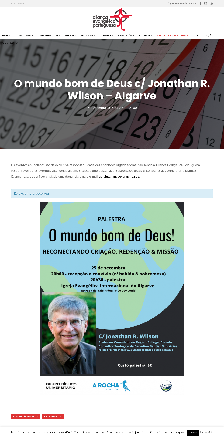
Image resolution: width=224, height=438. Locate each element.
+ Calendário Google (25, 341)
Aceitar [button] (193, 433)
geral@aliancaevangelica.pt (119, 101)
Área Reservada (19, 3)
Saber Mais (206, 432)
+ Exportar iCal (53, 341)
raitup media (121, 422)
